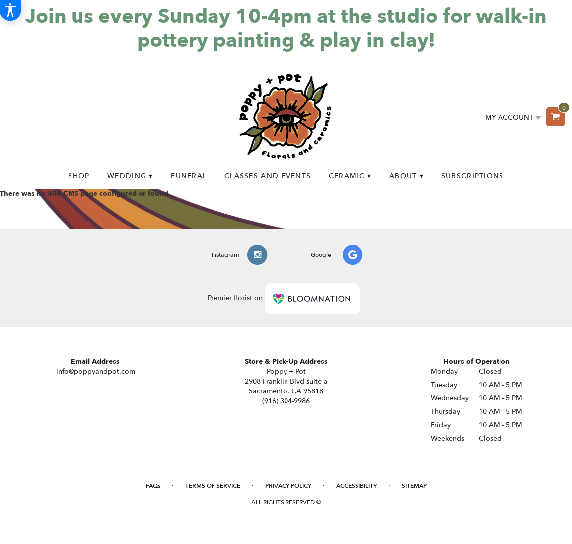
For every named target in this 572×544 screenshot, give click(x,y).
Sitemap (414, 486)
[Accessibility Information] (10, 10)
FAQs (153, 486)
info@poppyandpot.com (95, 371)
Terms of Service (212, 486)
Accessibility (356, 486)
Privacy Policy (288, 486)
